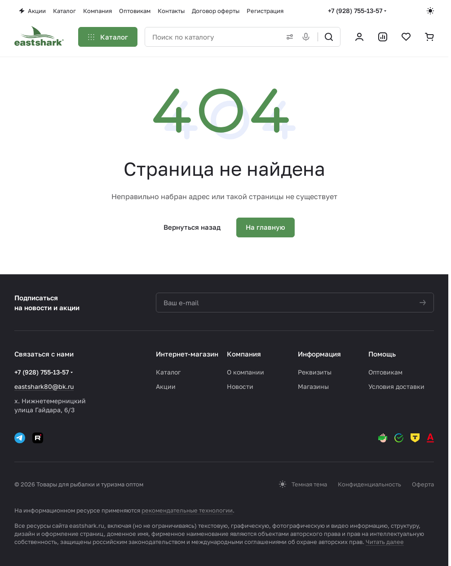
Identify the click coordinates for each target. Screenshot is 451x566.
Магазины (313, 386)
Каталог (168, 372)
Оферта (423, 484)
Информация (319, 354)
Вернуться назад (192, 227)
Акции (166, 386)
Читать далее (385, 541)
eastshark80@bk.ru (44, 386)
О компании (245, 372)
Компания (244, 354)
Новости (240, 386)
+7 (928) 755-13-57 (355, 10)
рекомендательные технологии (187, 510)
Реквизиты (315, 372)
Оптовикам (385, 372)
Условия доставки (396, 386)
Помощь (382, 354)
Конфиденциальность (369, 484)
